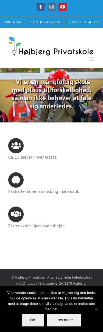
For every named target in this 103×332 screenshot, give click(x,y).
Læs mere (64, 320)
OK (33, 320)
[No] (96, 309)
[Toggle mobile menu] (92, 59)
